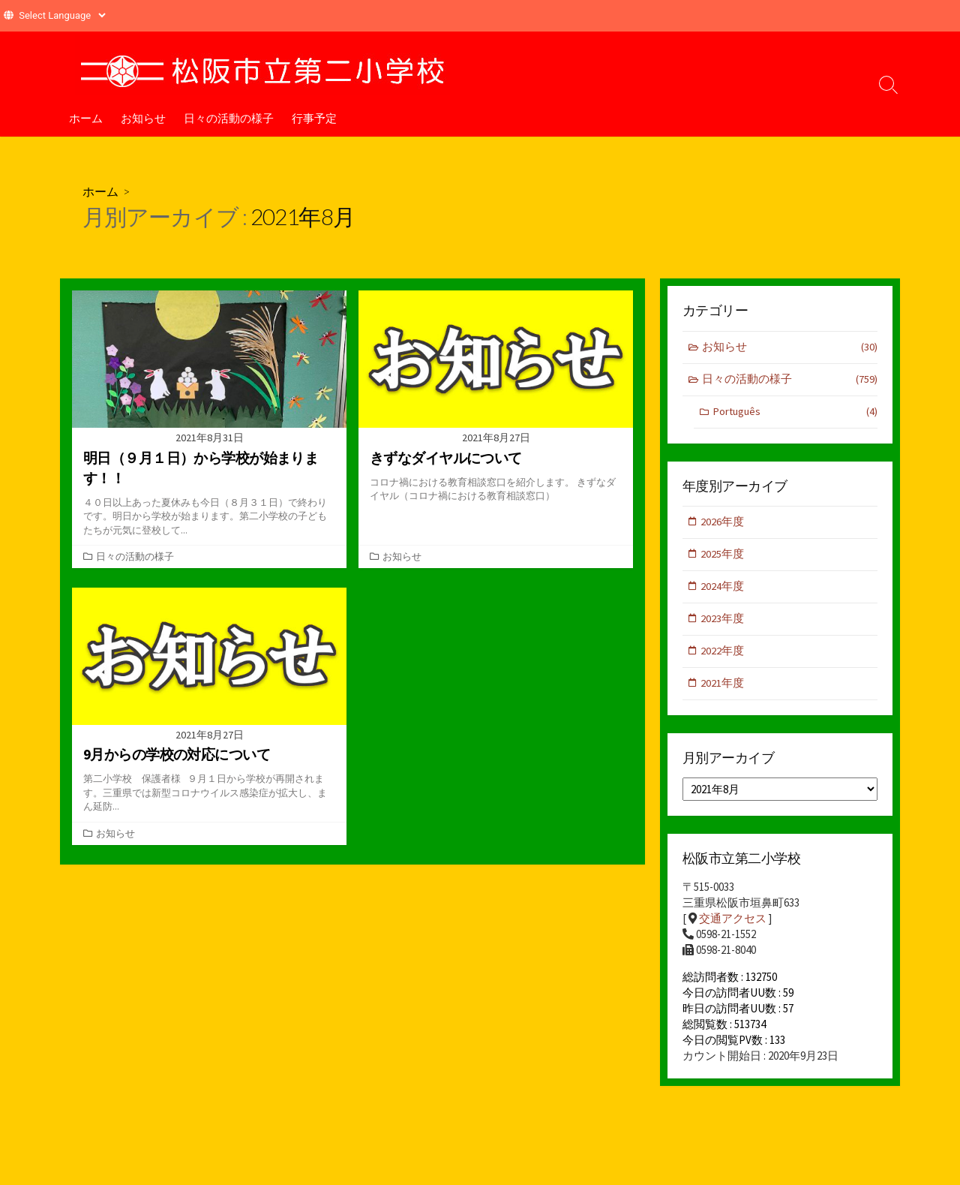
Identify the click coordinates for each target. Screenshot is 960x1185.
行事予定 (314, 118)
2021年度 (723, 687)
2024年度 (723, 589)
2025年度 (723, 556)
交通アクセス (732, 923)
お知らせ (143, 118)
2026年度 (723, 523)
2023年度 (723, 622)
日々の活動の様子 (229, 118)
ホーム (86, 118)
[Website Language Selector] (62, 15)
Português (795, 413)
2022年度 (723, 655)
